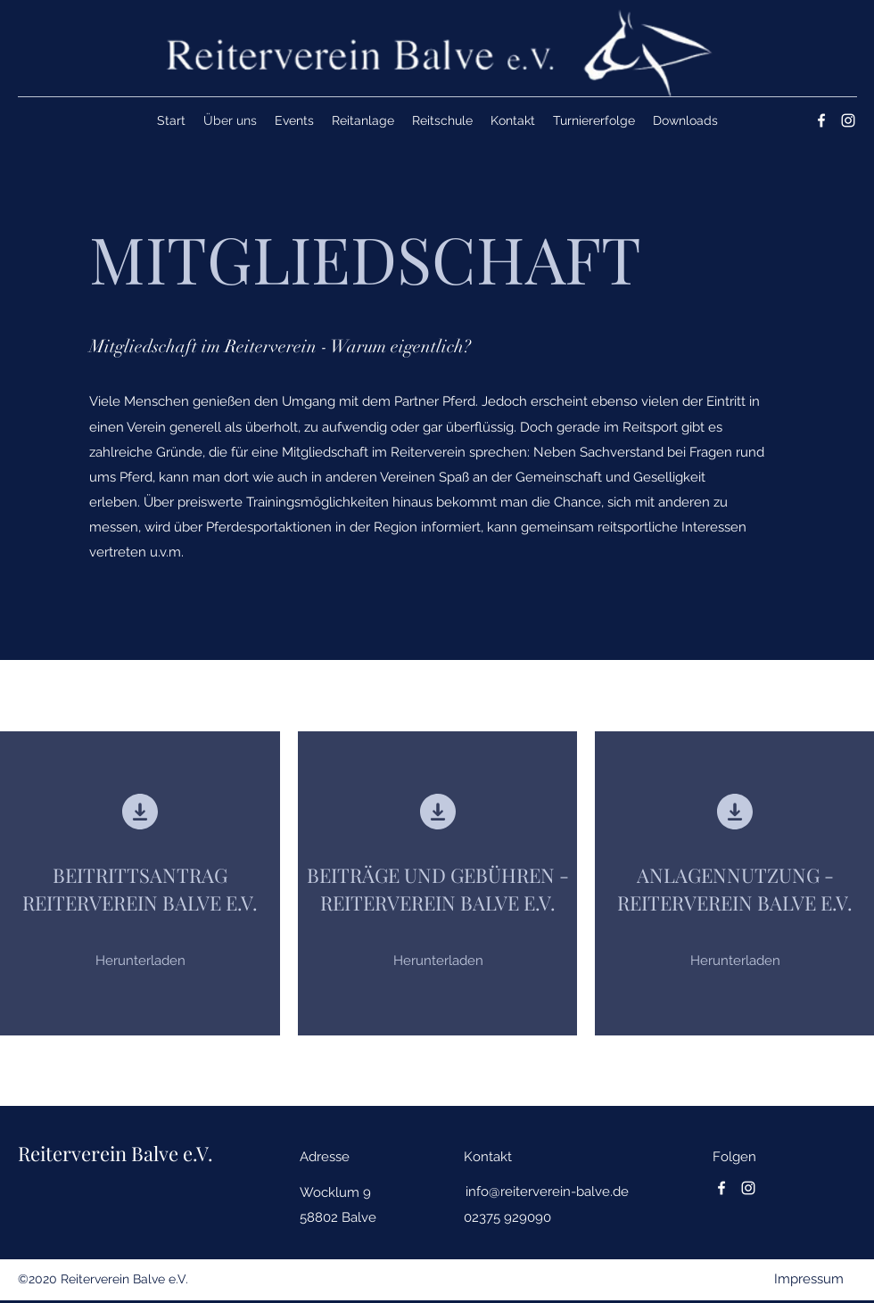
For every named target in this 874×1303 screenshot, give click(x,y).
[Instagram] (848, 120)
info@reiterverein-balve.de (547, 1191)
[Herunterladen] (140, 960)
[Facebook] (821, 120)
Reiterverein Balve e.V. (115, 1153)
